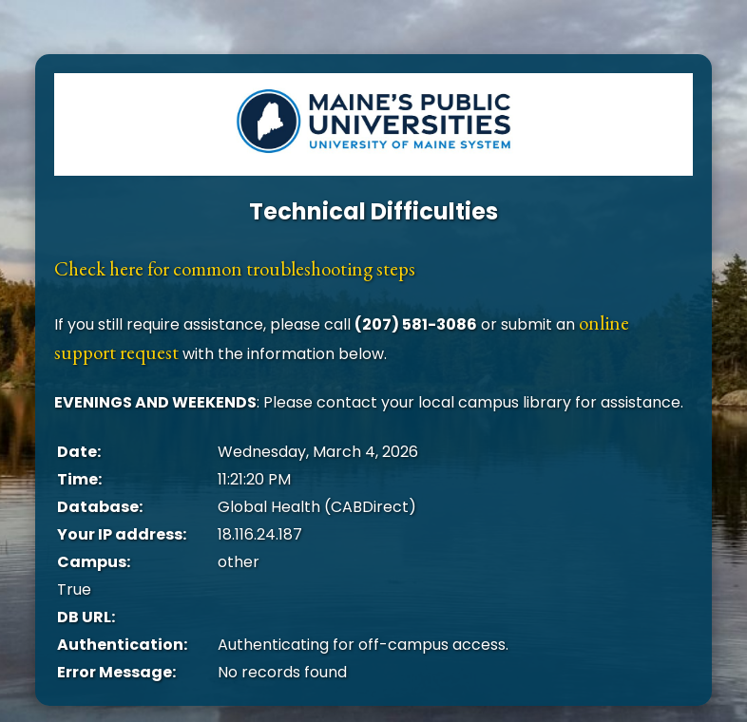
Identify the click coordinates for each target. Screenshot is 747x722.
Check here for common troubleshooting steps (234, 268)
